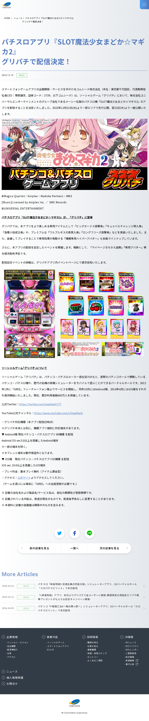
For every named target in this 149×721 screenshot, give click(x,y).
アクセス (11, 656)
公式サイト (24, 478)
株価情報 (130, 660)
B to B (50, 649)
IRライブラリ (132, 646)
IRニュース (131, 642)
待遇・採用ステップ (97, 653)
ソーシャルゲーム (55, 642)
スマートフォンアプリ (58, 646)
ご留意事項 (131, 653)
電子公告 (130, 664)
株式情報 (130, 656)
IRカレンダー (132, 649)
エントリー (93, 656)
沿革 (9, 653)
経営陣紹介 (12, 649)
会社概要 (11, 646)
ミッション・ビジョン (17, 642)
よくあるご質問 (95, 660)
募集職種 (92, 649)
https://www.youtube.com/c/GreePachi (58, 413)
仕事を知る (93, 646)
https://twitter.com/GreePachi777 (40, 404)
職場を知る (93, 642)
